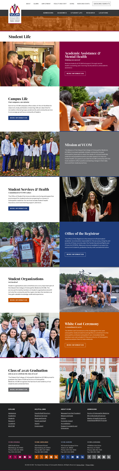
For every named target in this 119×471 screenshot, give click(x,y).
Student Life (76, 13)
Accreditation (65, 423)
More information (75, 73)
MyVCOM (11, 426)
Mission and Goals (67, 416)
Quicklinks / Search (101, 3)
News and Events (83, 3)
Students (11, 418)
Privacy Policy (90, 465)
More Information (75, 345)
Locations (103, 13)
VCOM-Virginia (14, 442)
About (28, 3)
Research (90, 13)
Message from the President (70, 413)
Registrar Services (41, 416)
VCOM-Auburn (66, 442)
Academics (62, 13)
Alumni (36, 3)
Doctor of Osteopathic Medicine (98, 413)
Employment (46, 3)
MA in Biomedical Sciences (96, 416)
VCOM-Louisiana (93, 442)
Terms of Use (80, 465)
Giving (72, 3)
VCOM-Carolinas (41, 442)
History (63, 418)
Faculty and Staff (60, 3)
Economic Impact (67, 421)
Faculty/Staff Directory (42, 413)
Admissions (48, 13)
